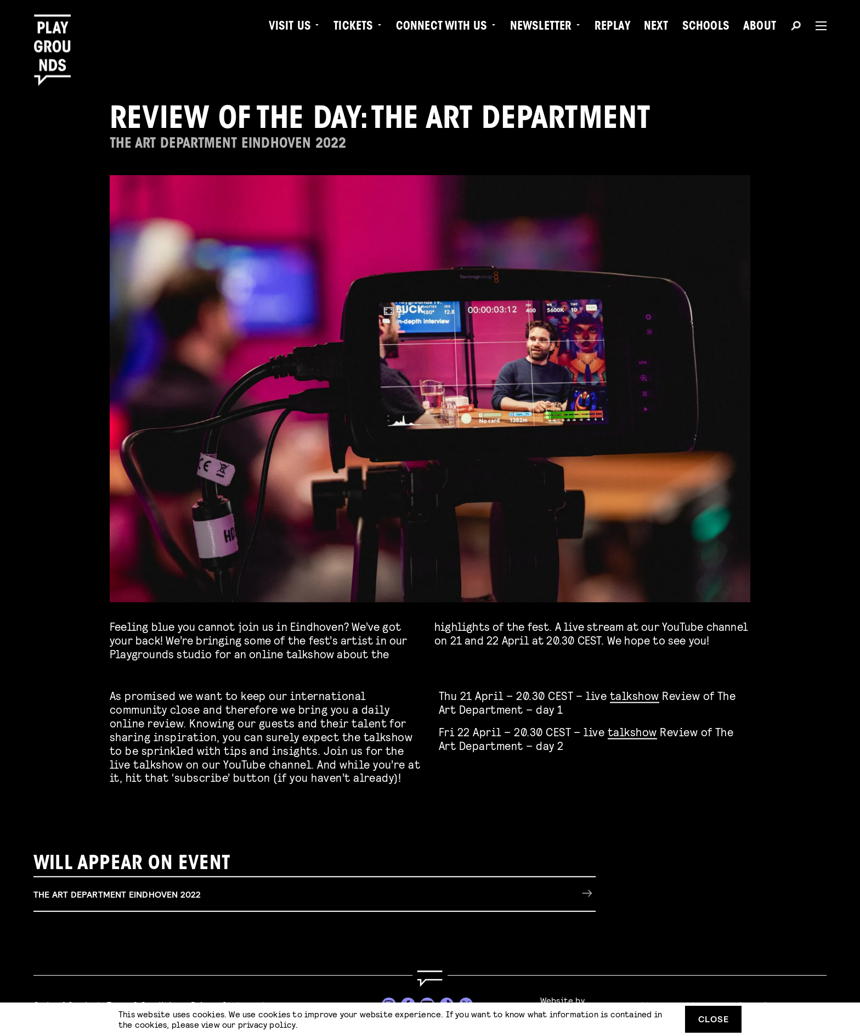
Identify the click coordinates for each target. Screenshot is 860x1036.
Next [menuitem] (656, 27)
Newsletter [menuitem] (541, 27)
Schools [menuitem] (705, 27)
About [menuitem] (759, 27)
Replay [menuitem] (612, 27)
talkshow (634, 694)
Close (713, 1018)
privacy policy (267, 1024)
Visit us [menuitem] (290, 27)
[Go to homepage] (430, 979)
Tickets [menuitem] (353, 27)
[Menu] (817, 26)
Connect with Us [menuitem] (442, 27)
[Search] (796, 27)
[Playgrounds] (56, 32)
